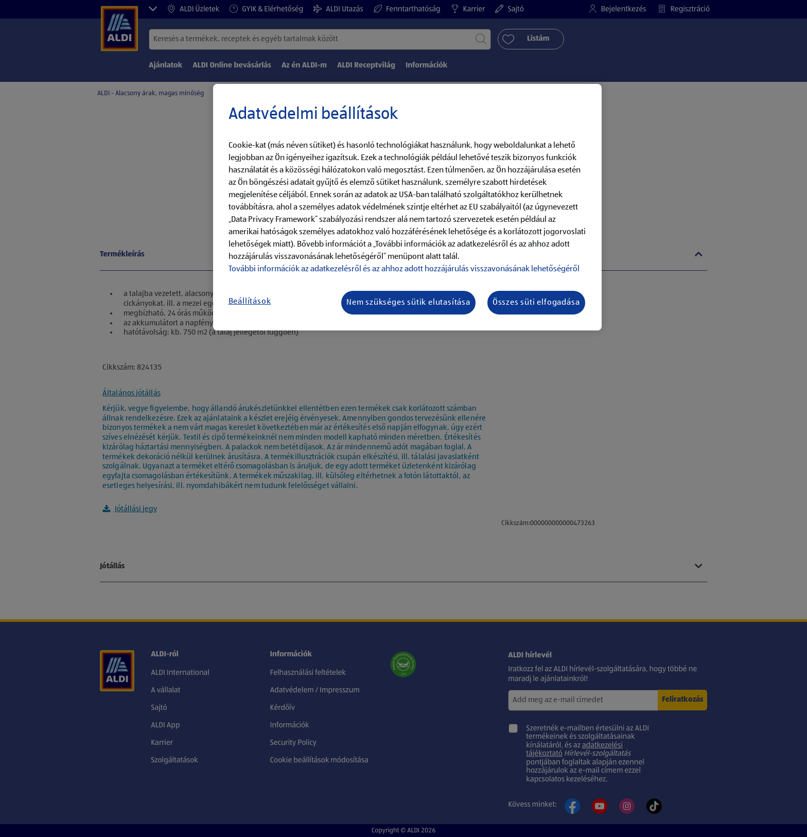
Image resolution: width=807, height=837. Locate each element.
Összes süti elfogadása (536, 303)
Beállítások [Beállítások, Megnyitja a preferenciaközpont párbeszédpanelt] (250, 302)
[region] (407, 207)
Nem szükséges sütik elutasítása (408, 303)
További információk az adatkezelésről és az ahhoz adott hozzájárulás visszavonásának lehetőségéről (404, 269)
